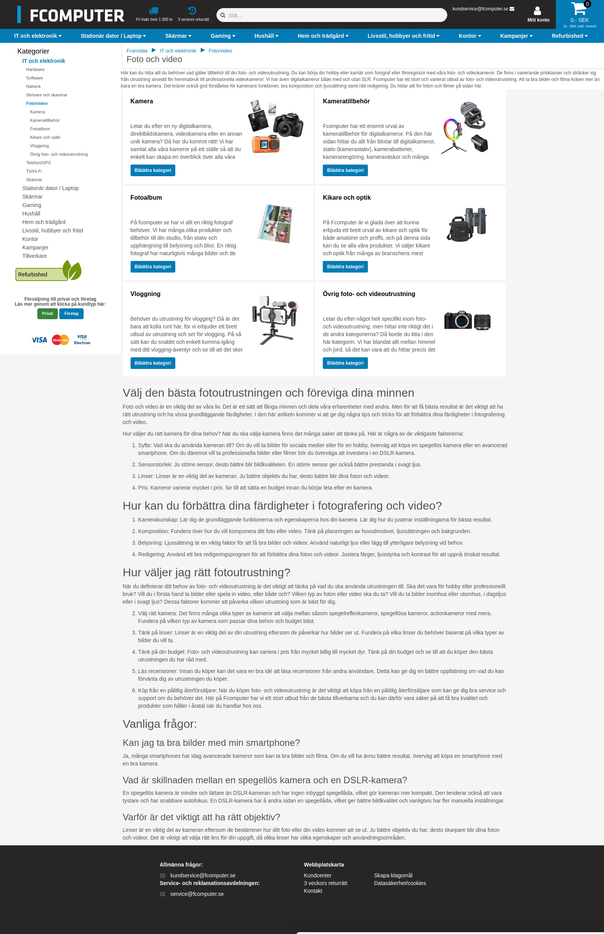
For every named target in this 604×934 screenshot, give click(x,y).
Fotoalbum (40, 128)
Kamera (37, 111)
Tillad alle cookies (539, 858)
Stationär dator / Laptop (50, 188)
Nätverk (33, 86)
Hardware (35, 69)
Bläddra (153, 170)
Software (34, 78)
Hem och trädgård (43, 222)
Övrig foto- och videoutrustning (59, 154)
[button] (39, 36)
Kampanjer (35, 247)
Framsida (137, 51)
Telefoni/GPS (38, 162)
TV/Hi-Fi (34, 171)
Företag (71, 313)
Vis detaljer (400, 918)
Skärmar (34, 179)
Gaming (31, 205)
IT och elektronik (43, 61)
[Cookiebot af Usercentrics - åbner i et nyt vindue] (50, 919)
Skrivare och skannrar (46, 95)
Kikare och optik (45, 137)
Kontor (30, 239)
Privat (47, 313)
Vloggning (39, 145)
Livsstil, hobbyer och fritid (52, 230)
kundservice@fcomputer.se (480, 9)
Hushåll (31, 213)
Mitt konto (539, 20)
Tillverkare (34, 256)
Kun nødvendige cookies (539, 883)
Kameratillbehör (45, 120)
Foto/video (37, 103)
